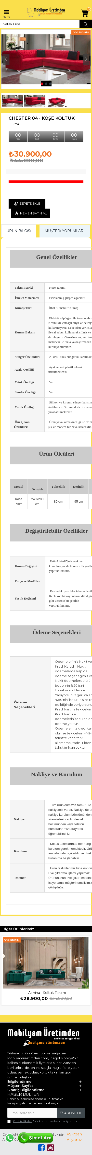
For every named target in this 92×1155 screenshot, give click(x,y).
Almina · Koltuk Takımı (47, 992)
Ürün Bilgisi (18, 231)
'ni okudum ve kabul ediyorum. (42, 1121)
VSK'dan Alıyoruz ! (75, 1137)
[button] (6, 59)
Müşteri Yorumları (65, 231)
